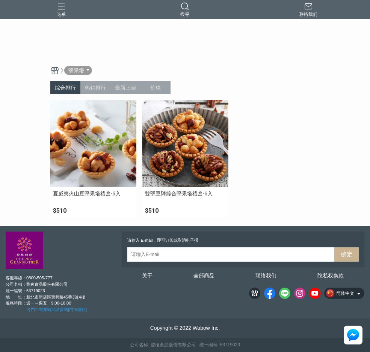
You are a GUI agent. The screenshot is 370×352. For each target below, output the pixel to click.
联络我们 (265, 275)
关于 (147, 275)
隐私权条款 (330, 275)
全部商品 (203, 275)
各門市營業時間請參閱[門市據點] (57, 309)
